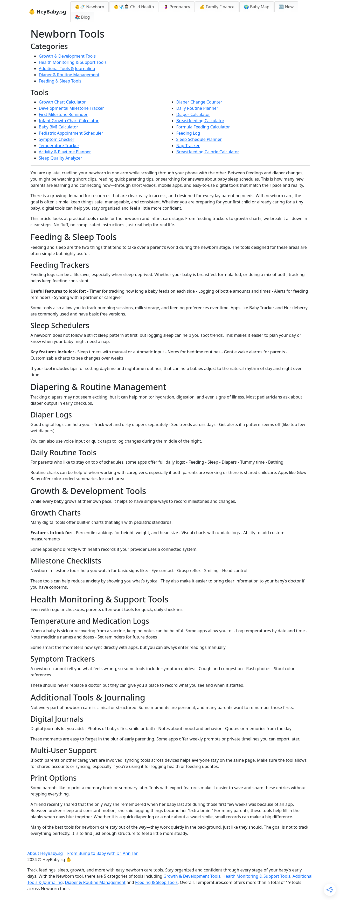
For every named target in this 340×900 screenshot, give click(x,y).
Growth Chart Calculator (62, 102)
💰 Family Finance (216, 7)
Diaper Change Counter (199, 102)
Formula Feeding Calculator (203, 127)
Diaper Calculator (193, 114)
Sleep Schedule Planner (199, 139)
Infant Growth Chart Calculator (69, 120)
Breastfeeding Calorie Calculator (207, 152)
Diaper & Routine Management (69, 75)
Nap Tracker (188, 145)
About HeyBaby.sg (45, 853)
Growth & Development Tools (67, 56)
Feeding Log (188, 133)
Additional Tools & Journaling (67, 68)
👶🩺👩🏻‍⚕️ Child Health (134, 7)
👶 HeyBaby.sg (47, 11)
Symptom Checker (56, 139)
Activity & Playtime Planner (65, 152)
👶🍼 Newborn (89, 7)
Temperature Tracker (59, 145)
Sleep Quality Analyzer (60, 158)
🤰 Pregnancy (176, 7)
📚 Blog (82, 17)
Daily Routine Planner (197, 108)
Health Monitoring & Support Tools (73, 62)
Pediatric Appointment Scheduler (71, 133)
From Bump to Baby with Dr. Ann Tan (102, 853)
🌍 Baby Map (256, 7)
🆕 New (286, 7)
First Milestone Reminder (63, 114)
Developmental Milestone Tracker (71, 108)
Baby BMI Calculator (58, 127)
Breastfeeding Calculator (200, 120)
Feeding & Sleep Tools (60, 81)
